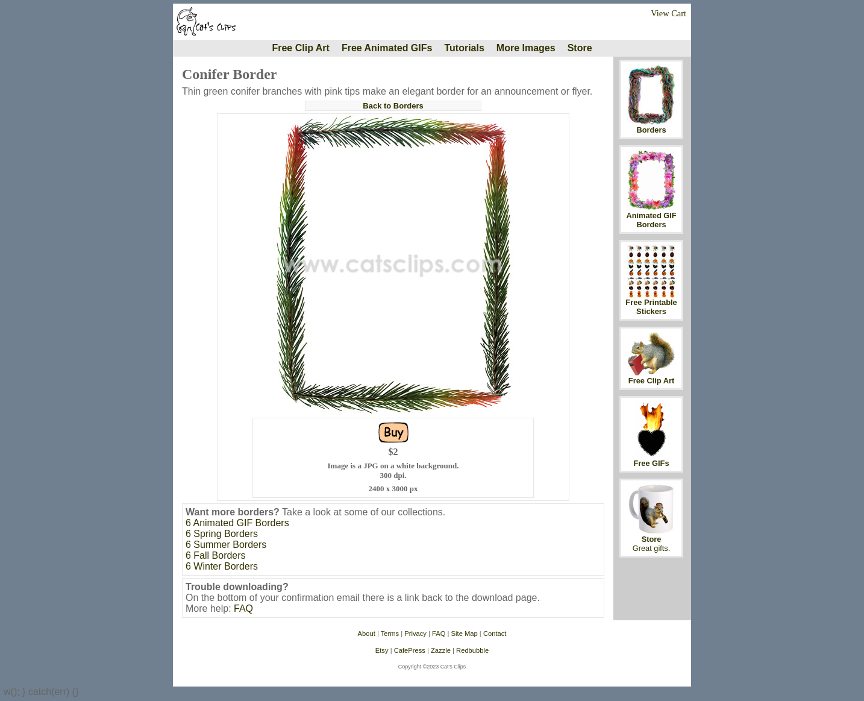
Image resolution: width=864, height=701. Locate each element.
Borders (651, 129)
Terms (390, 633)
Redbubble (472, 650)
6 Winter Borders (222, 566)
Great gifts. (652, 548)
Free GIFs (651, 463)
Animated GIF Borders (651, 220)
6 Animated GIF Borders (237, 523)
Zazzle (441, 650)
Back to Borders (393, 105)
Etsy (382, 650)
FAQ (243, 608)
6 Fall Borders (216, 555)
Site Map (464, 633)
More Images (526, 48)
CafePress (409, 650)
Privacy (415, 633)
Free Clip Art (300, 48)
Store (580, 48)
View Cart (668, 13)
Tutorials (464, 48)
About (366, 633)
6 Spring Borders (222, 534)
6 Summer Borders (226, 544)
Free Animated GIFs (387, 48)
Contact (495, 633)
